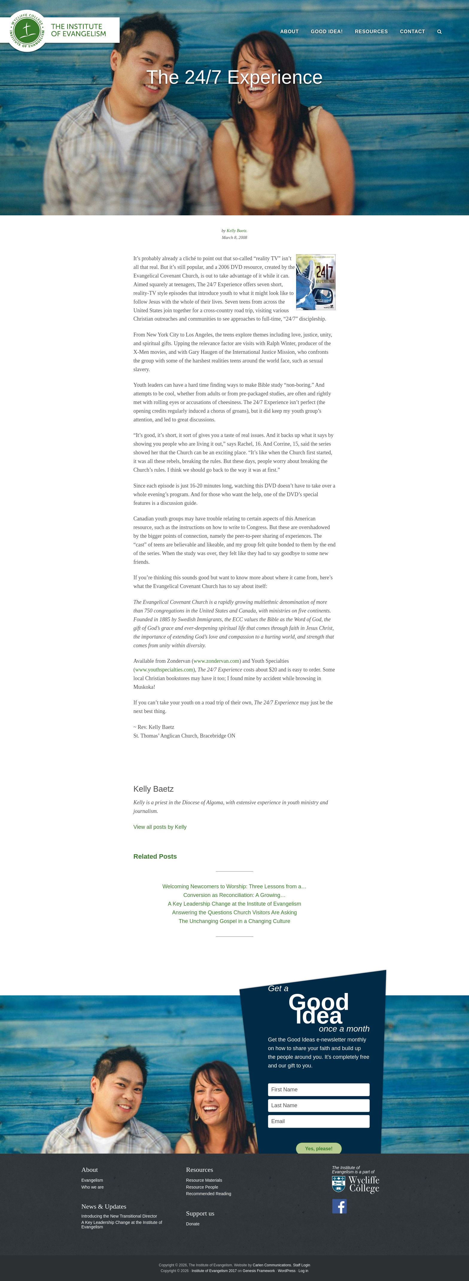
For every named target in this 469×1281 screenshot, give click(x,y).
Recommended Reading (208, 1193)
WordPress (287, 1271)
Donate (193, 1223)
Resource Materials (204, 1180)
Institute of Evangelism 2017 (214, 1271)
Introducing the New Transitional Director (119, 1216)
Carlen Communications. (272, 1265)
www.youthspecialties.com (164, 670)
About (89, 1169)
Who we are (92, 1187)
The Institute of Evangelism (66, 31)
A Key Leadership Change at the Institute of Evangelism (121, 1224)
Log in (303, 1271)
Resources (199, 1169)
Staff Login (301, 1265)
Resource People (202, 1187)
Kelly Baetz (236, 230)
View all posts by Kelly (160, 827)
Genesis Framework (259, 1271)
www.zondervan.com (216, 661)
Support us (200, 1213)
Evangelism (92, 1180)
